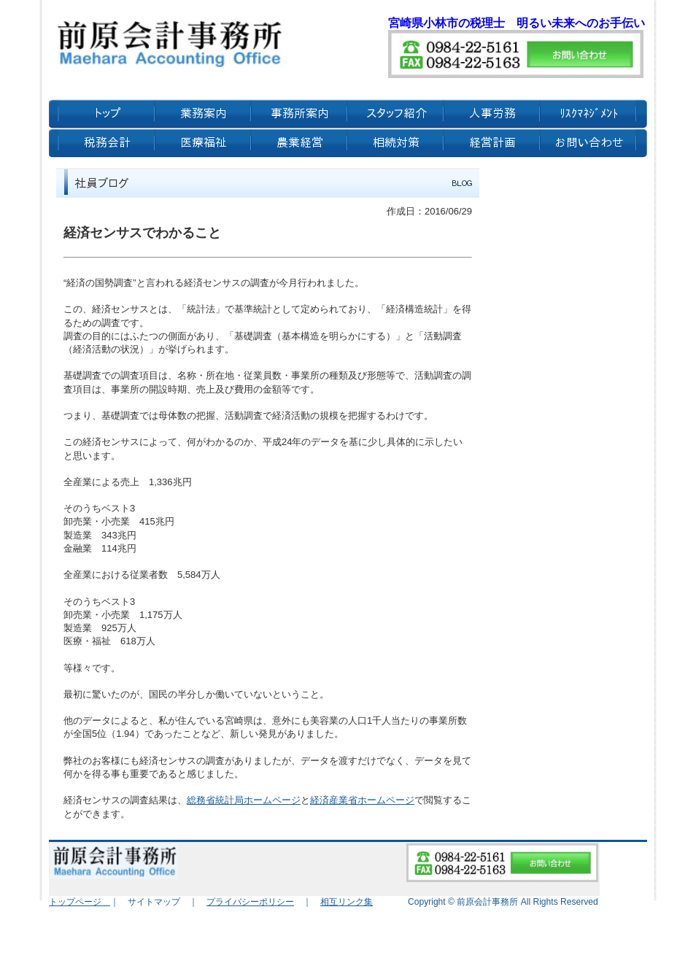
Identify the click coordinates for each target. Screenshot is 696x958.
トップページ (79, 902)
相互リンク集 (346, 902)
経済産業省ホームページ (362, 800)
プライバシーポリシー (250, 902)
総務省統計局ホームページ (244, 800)
